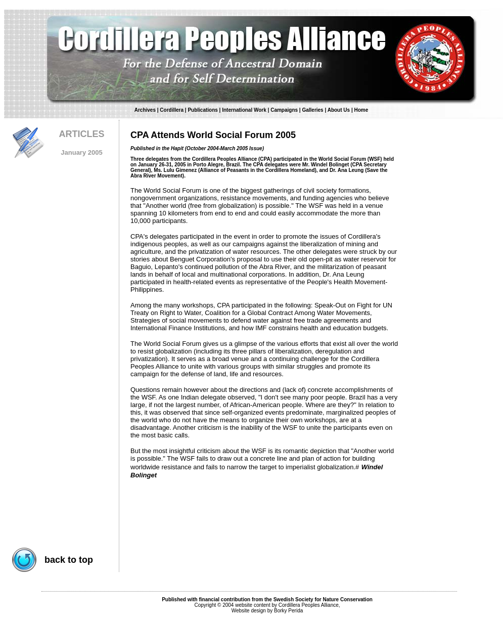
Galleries (312, 110)
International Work (244, 110)
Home (361, 110)
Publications (202, 110)
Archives (145, 110)
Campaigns (284, 110)
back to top (68, 560)
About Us (339, 110)
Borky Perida (288, 610)
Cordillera (172, 110)
